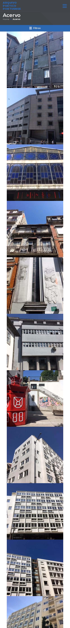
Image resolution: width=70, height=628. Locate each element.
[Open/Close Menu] (64, 5)
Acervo (11, 15)
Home (6, 19)
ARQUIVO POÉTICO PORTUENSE (12, 5)
